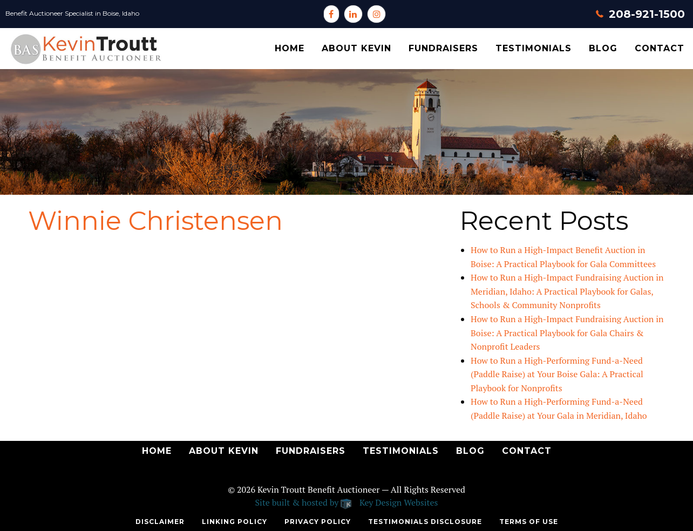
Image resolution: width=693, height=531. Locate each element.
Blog (603, 48)
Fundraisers (443, 48)
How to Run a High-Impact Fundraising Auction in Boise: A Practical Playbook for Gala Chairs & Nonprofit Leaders (567, 332)
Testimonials (533, 48)
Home (289, 48)
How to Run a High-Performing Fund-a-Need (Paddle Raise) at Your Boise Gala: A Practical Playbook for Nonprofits (557, 374)
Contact (659, 48)
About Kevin (356, 48)
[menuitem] (289, 48)
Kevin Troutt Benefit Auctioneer (318, 489)
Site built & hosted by (346, 502)
